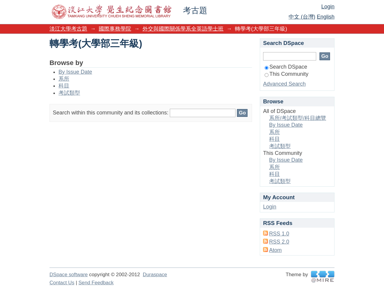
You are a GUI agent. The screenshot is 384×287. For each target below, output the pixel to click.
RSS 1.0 (279, 234)
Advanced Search (284, 84)
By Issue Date (75, 72)
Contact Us (62, 283)
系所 (63, 79)
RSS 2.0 (279, 242)
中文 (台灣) (302, 17)
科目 (63, 86)
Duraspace (155, 274)
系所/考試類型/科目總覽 (297, 118)
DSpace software (69, 274)
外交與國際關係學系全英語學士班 (183, 29)
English (325, 17)
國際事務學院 (115, 29)
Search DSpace (286, 67)
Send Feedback (95, 283)
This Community (286, 74)
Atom (275, 250)
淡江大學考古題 (68, 29)
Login (327, 7)
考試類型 (69, 93)
